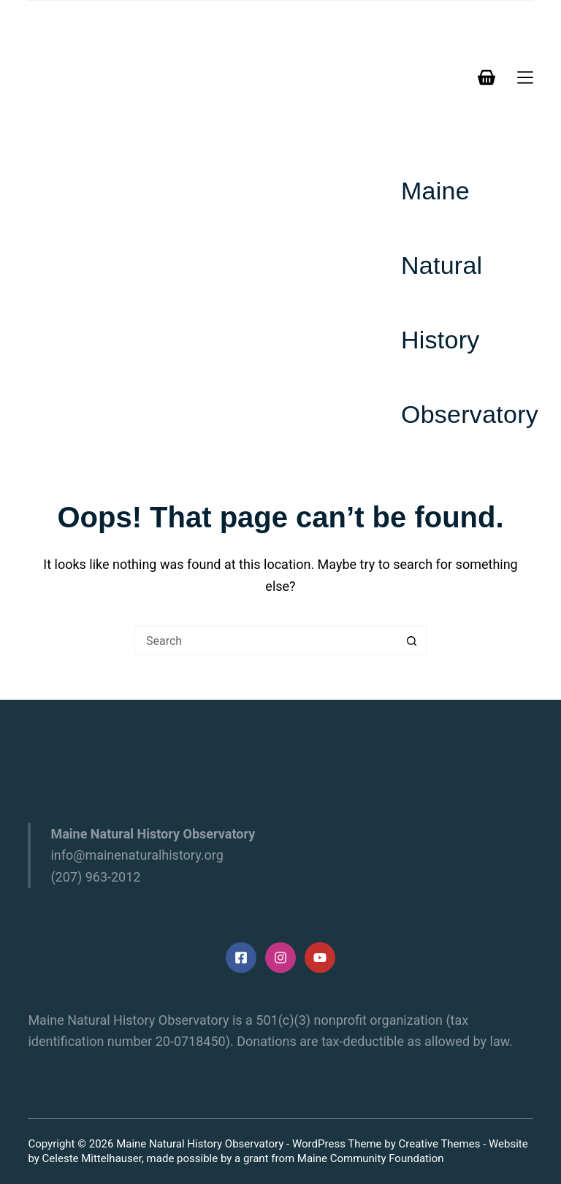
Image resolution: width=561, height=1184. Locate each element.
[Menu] (525, 77)
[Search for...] (265, 640)
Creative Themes (439, 1143)
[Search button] (412, 640)
